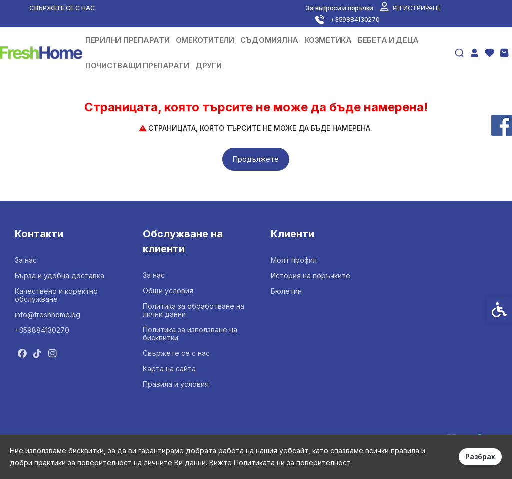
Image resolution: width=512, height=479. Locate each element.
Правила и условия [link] (176, 384)
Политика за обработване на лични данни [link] (193, 310)
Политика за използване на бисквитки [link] (190, 334)
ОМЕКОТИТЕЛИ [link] (205, 40)
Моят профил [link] (294, 260)
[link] (410, 8)
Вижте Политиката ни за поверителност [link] (280, 462)
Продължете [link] (256, 159)
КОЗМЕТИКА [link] (328, 40)
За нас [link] (26, 260)
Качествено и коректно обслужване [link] (56, 295)
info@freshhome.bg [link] (47, 314)
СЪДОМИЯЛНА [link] (269, 40)
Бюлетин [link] (286, 291)
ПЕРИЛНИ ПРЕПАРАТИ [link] (128, 40)
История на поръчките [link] (310, 276)
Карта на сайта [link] (169, 368)
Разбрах (481, 456)
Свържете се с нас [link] (63, 8)
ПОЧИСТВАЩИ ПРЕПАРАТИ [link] (138, 65)
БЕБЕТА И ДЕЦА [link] (388, 40)
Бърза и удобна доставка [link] (59, 276)
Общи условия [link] (168, 290)
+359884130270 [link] (42, 330)
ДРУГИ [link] (209, 65)
